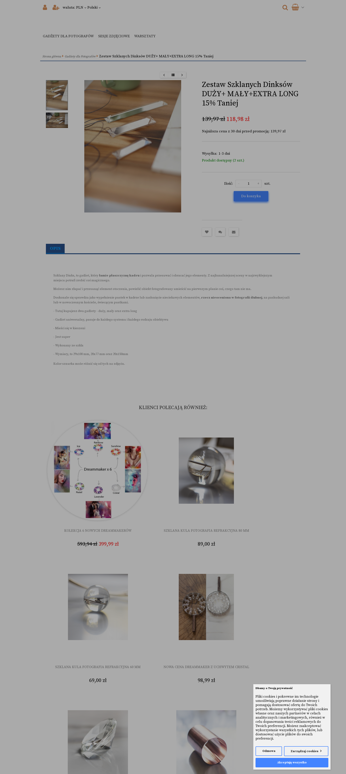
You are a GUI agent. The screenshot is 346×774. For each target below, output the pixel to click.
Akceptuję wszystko (292, 763)
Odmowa (268, 751)
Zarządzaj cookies (304, 751)
